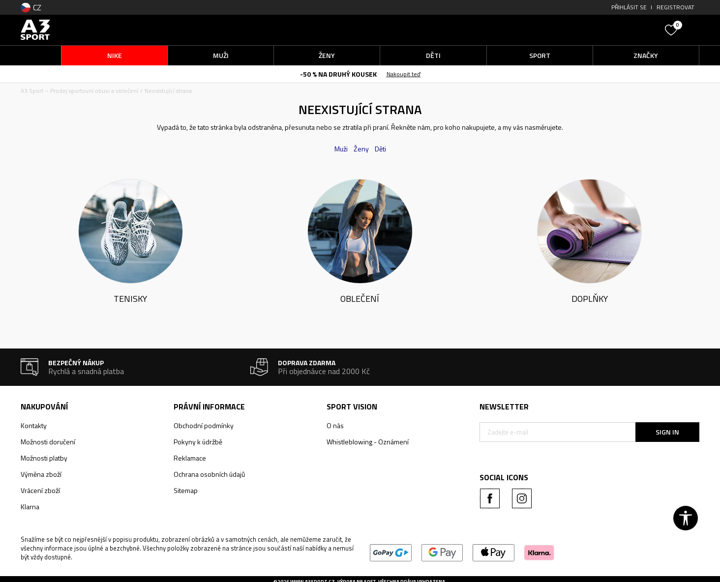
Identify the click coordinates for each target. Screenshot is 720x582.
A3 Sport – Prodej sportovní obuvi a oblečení (79, 90)
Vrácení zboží (40, 490)
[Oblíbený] (672, 29)
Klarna (30, 506)
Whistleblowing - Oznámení (368, 441)
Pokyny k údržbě (198, 441)
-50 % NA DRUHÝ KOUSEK (338, 74)
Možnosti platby (44, 458)
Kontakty (34, 425)
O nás (335, 425)
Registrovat (675, 7)
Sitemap (186, 490)
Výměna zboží (41, 474)
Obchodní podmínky (204, 425)
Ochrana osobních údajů (209, 474)
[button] (586, 29)
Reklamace (190, 458)
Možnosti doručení (48, 441)
